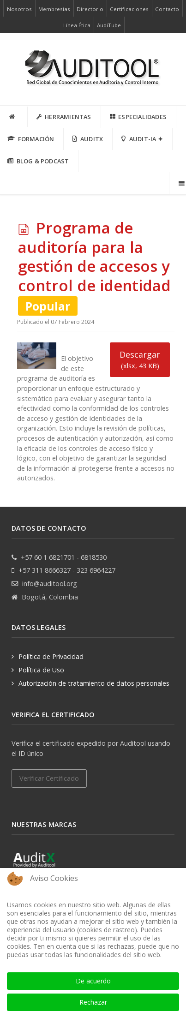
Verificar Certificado (49, 778)
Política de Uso (41, 669)
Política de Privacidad (51, 656)
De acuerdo (93, 980)
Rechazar (93, 1002)
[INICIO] (14, 117)
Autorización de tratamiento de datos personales (93, 683)
